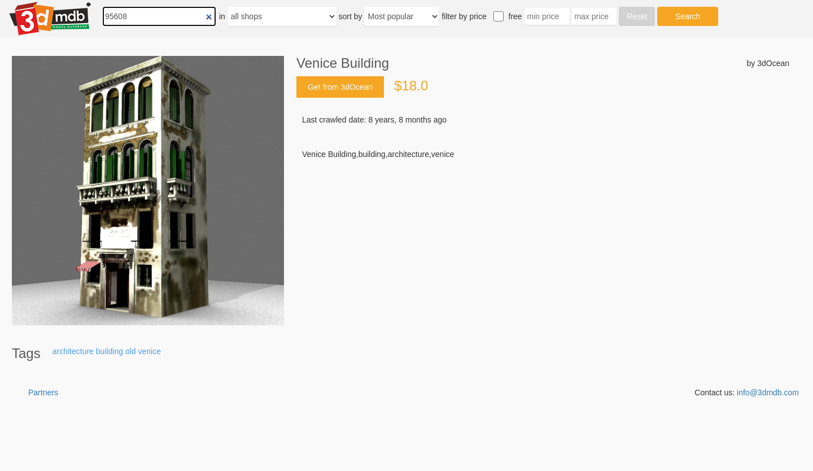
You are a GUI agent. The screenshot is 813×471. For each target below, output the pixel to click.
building (109, 351)
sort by (350, 16)
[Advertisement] (543, 246)
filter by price (464, 16)
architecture (73, 351)
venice (149, 351)
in (222, 16)
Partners (43, 392)
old (130, 351)
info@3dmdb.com (768, 392)
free (515, 16)
